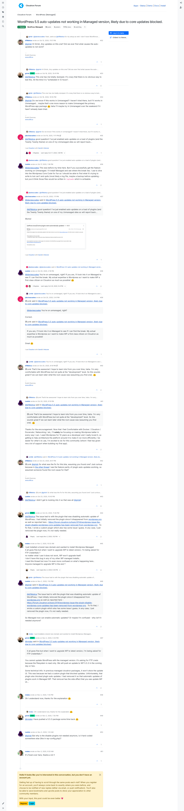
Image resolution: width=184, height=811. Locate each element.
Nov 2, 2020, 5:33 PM (50, 638)
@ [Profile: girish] (28, 44)
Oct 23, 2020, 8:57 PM (48, 461)
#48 (101, 695)
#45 (101, 543)
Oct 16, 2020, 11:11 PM (51, 135)
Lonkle (27, 164)
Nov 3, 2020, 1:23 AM (46, 732)
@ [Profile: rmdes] (28, 641)
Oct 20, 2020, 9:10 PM (46, 401)
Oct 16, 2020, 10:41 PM (50, 73)
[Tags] (3, 12)
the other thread (42, 467)
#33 (101, 73)
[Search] (3, 26)
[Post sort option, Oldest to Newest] (119, 37)
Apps (136, 5)
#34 (101, 97)
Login (32, 803)
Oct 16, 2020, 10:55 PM (48, 97)
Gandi (40, 148)
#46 (101, 581)
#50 (101, 732)
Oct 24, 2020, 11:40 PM (50, 513)
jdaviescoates (30, 135)
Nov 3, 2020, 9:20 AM (45, 751)
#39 (101, 297)
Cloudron (32, 148)
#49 (101, 716)
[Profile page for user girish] (20, 75)
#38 (101, 271)
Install (163, 5)
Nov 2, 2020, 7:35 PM (50, 716)
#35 (101, 135)
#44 (101, 513)
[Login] (181, 3)
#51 (102, 751)
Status (143, 5)
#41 (102, 401)
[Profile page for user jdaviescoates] (20, 137)
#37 (101, 196)
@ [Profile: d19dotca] (60, 37)
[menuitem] (181, 3)
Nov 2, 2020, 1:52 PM (45, 581)
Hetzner (46, 148)
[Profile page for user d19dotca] (20, 42)
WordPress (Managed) (35, 27)
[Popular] (3, 17)
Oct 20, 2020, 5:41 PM (51, 297)
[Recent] (3, 7)
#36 (101, 164)
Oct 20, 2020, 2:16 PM (46, 271)
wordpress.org (95, 519)
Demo (150, 5)
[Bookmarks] (3, 22)
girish (31, 37)
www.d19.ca (29, 57)
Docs (156, 5)
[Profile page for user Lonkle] (20, 166)
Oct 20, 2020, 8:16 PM (48, 366)
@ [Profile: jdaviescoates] (39, 37)
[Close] (100, 774)
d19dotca (28, 40)
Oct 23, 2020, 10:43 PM (46, 496)
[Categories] (3, 3)
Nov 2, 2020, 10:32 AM (45, 543)
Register (23, 803)
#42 (101, 461)
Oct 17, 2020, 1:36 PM (45, 164)
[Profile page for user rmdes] (20, 545)
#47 (101, 638)
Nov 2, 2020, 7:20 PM (45, 695)
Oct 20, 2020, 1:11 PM (51, 196)
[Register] (181, 7)
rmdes (27, 543)
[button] (3, 803)
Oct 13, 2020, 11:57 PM (48, 40)
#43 (101, 496)
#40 (101, 366)
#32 (101, 40)
